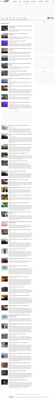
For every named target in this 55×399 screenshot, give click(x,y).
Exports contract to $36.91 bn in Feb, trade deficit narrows (20, 94)
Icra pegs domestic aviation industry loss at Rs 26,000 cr (20, 323)
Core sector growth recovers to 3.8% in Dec (17, 333)
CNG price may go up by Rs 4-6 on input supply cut (19, 202)
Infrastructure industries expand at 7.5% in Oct (18, 379)
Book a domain (23, 394)
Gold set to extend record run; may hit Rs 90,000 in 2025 (20, 195)
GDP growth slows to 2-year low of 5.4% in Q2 (18, 160)
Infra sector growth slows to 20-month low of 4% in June (20, 144)
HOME (1, 17)
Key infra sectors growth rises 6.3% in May (17, 171)
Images (10, 19)
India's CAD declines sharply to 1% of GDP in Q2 (18, 265)
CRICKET (13, 17)
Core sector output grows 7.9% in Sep (16, 286)
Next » (17, 389)
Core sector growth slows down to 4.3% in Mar (18, 342)
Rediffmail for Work (18, 394)
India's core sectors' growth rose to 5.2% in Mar (18, 179)
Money (20, 1)
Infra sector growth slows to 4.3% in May (17, 248)
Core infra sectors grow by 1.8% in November (18, 71)
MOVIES (10, 17)
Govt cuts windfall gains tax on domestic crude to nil (19, 295)
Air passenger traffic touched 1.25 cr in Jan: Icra (18, 276)
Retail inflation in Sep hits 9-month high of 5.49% (18, 153)
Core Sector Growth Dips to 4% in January (17, 41)
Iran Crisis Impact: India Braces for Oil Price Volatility (19, 56)
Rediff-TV (46, 1)
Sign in (54, 0)
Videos (33, 394)
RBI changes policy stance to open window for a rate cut (20, 187)
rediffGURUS (41, 1)
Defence (6, 19)
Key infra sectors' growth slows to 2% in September (19, 102)
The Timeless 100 (37, 394)
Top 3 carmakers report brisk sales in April (17, 370)
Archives (26, 19)
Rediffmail (15, 1)
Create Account (53, 1)
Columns (13, 19)
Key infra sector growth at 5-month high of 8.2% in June (20, 258)
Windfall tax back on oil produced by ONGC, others (19, 305)
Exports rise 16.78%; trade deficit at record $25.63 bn (19, 353)
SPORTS (17, 17)
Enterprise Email (26, 1)
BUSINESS (7, 17)
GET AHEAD (20, 17)
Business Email (33, 1)
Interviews (18, 19)
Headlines (2, 19)
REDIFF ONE (24, 17)
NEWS (4, 17)
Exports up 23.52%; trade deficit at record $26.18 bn (19, 362)
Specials (22, 19)
